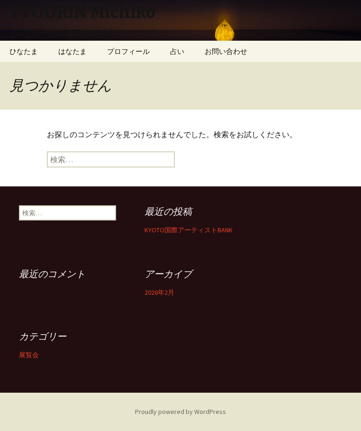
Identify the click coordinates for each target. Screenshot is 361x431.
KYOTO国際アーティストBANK (188, 230)
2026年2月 (159, 292)
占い (177, 51)
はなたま (72, 51)
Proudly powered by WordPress (180, 411)
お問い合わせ (226, 51)
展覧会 (29, 355)
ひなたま (23, 51)
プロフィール (128, 51)
